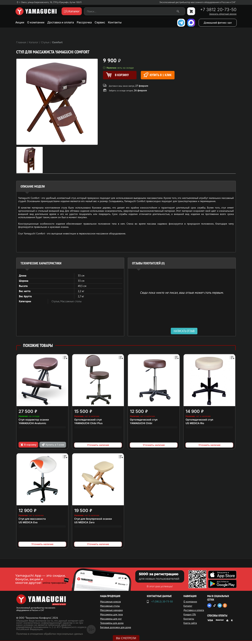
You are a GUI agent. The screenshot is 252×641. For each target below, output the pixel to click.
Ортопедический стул (88, 419)
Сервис (100, 22)
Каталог (187, 605)
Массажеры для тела (111, 614)
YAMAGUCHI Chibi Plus (88, 423)
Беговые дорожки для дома (115, 627)
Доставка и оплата (60, 22)
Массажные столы (71, 301)
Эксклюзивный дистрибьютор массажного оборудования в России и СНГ (197, 2)
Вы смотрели (126, 638)
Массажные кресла (110, 601)
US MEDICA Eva (28, 522)
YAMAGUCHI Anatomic (32, 423)
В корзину (28, 444)
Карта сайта (190, 623)
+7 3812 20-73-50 (218, 9)
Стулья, (56, 301)
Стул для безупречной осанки (93, 518)
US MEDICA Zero (84, 522)
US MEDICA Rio (195, 423)
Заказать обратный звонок (222, 14)
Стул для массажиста (32, 518)
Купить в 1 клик (157, 75)
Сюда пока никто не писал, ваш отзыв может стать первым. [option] (182, 292)
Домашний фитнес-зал (218, 22)
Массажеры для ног (111, 618)
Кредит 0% (189, 614)
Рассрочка (84, 22)
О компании (35, 22)
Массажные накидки (111, 610)
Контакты (115, 22)
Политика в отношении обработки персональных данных (49, 633)
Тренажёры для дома (112, 623)
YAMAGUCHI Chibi (141, 423)
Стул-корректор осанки (34, 419)
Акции (19, 22)
